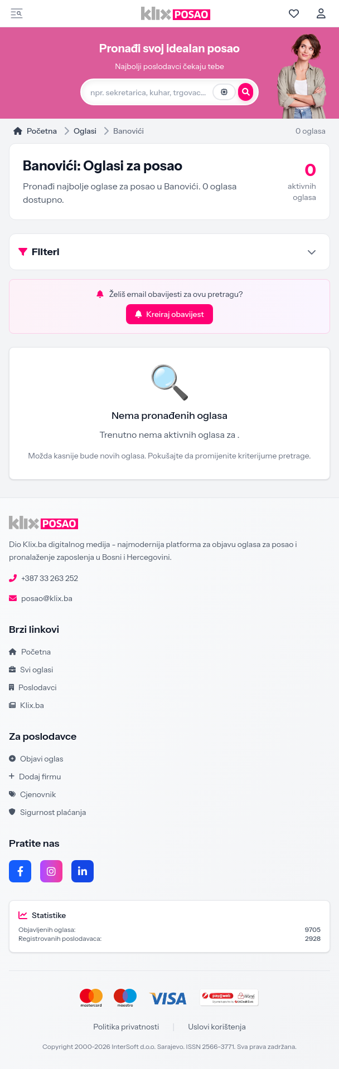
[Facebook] (20, 871)
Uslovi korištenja (217, 1027)
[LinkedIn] (82, 871)
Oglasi (85, 131)
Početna (35, 131)
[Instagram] (51, 871)
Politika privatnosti (126, 1027)
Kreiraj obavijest (169, 314)
